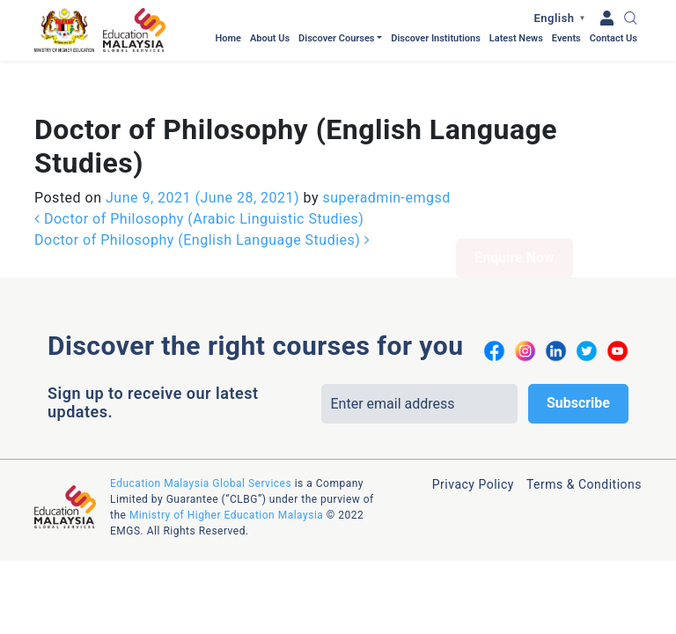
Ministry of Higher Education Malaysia (226, 454)
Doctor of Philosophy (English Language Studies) (202, 179)
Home (228, 38)
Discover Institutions (436, 38)
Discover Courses (336, 38)
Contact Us (613, 38)
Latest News (516, 38)
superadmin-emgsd (385, 137)
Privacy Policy (473, 424)
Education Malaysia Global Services (200, 423)
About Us (270, 38)
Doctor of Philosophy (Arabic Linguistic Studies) (199, 158)
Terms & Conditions (584, 424)
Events (566, 38)
